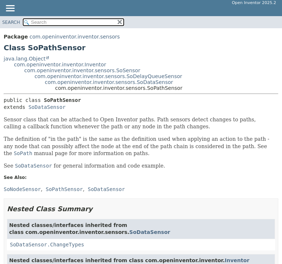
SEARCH (11, 22)
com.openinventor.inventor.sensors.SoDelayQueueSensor (108, 76)
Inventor (237, 260)
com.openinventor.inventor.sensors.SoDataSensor (109, 82)
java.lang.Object (25, 59)
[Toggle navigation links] (10, 9)
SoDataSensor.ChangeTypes (47, 244)
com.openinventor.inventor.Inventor (60, 64)
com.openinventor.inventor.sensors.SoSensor (82, 70)
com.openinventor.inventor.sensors (74, 37)
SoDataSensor (46, 107)
